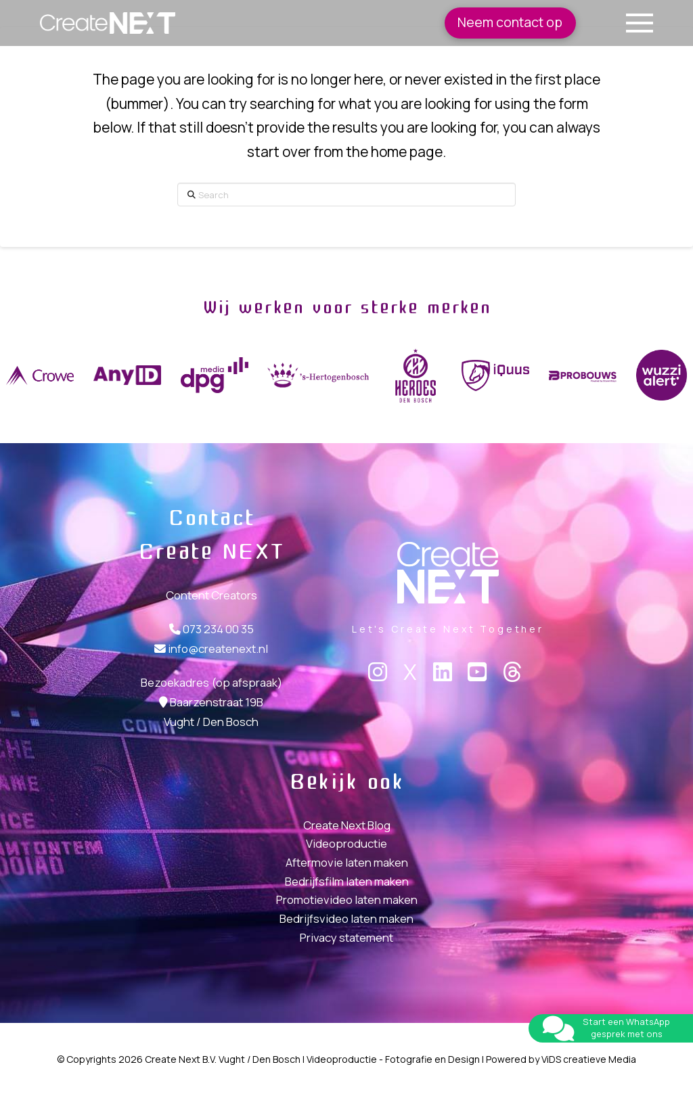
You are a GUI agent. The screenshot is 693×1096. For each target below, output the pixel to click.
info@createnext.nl (218, 648)
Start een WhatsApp (626, 1021)
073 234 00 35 (218, 629)
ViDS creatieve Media (588, 1059)
